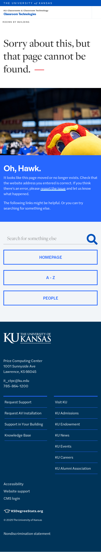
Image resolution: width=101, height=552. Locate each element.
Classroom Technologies (20, 14)
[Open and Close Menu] (96, 12)
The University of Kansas (27, 520)
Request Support (18, 401)
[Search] (92, 239)
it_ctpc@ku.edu (16, 380)
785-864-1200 (15, 385)
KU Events (63, 446)
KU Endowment (67, 424)
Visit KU (61, 401)
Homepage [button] (50, 257)
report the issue (53, 188)
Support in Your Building (24, 424)
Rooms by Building (15, 21)
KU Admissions (67, 413)
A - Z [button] (50, 277)
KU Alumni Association (73, 468)
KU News (62, 435)
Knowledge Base (18, 435)
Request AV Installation (23, 413)
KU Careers (64, 457)
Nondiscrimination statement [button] (27, 533)
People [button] (50, 298)
